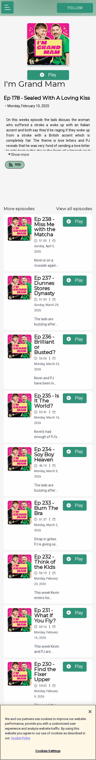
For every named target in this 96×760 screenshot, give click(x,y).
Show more (18, 155)
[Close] (90, 712)
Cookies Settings (47, 752)
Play (48, 74)
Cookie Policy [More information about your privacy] (20, 739)
